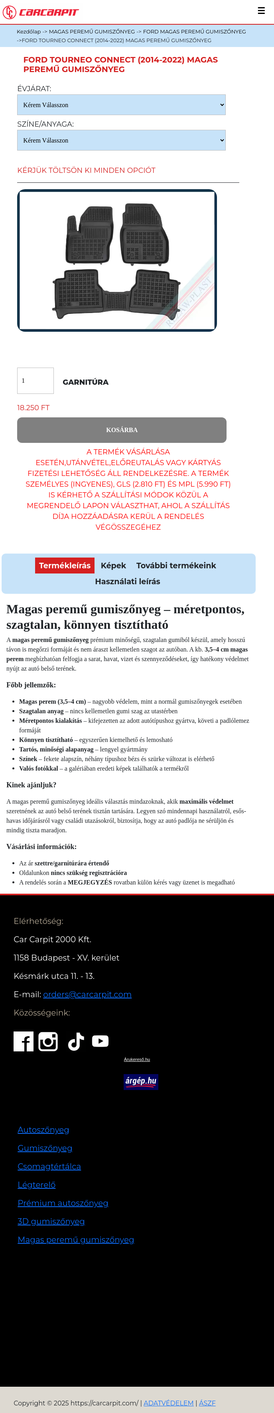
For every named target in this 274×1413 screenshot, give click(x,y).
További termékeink (176, 565)
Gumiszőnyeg (45, 1148)
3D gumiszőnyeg (51, 1221)
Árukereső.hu (137, 1059)
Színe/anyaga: (45, 124)
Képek (113, 565)
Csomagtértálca (49, 1166)
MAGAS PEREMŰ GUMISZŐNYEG (92, 31)
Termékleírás (65, 565)
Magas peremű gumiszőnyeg (76, 1240)
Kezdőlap (29, 31)
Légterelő (36, 1185)
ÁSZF (207, 1403)
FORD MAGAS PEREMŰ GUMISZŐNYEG (194, 31)
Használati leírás (127, 581)
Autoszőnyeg (43, 1130)
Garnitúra (85, 382)
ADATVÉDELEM (169, 1403)
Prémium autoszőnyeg (63, 1203)
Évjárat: (34, 88)
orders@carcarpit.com (87, 994)
